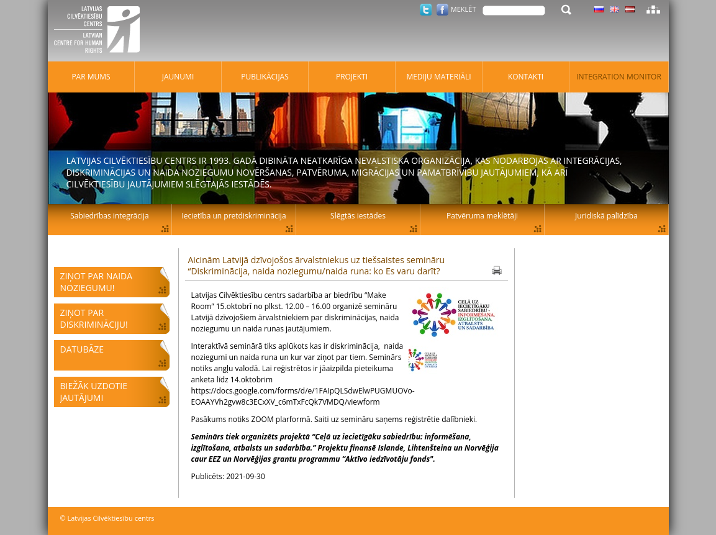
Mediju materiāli (438, 76)
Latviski (630, 9)
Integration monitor (618, 76)
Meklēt (463, 9)
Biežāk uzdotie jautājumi (93, 391)
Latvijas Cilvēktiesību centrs (100, 31)
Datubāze (82, 349)
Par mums (90, 76)
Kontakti (525, 76)
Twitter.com (426, 10)
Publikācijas (265, 76)
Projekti (352, 76)
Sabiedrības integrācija (109, 215)
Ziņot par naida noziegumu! (96, 282)
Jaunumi (178, 76)
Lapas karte (653, 9)
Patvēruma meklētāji (482, 215)
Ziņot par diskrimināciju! (94, 318)
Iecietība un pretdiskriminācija (233, 215)
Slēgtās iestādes (358, 215)
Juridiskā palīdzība (606, 215)
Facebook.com (442, 10)
